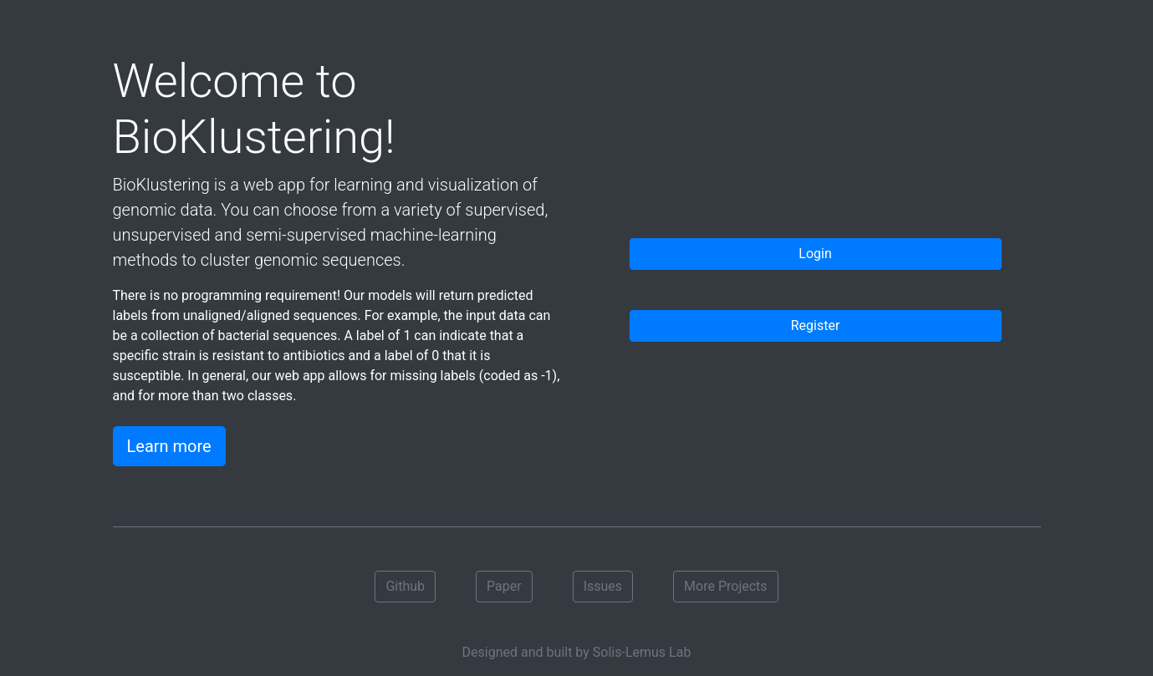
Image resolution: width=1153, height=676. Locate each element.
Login (814, 254)
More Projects (725, 586)
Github (405, 586)
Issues (603, 586)
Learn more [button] (169, 446)
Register (815, 325)
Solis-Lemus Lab (642, 652)
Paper (504, 586)
